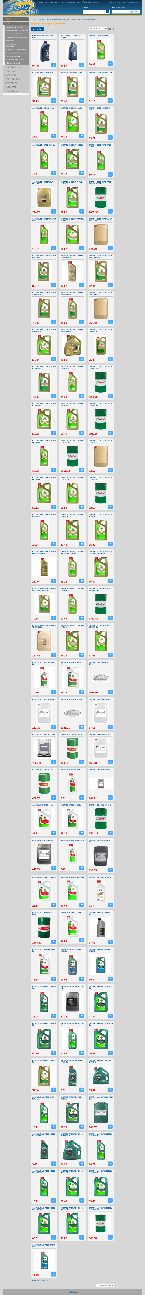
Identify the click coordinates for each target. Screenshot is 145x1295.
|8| (47, 1280)
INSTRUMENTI (10, 75)
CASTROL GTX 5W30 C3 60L (43, 770)
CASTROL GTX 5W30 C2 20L (99, 699)
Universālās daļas (11, 91)
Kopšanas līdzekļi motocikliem (16, 37)
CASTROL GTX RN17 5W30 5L (72, 912)
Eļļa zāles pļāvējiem (13, 56)
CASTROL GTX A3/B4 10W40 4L (44, 877)
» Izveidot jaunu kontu (131, 2)
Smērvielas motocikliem (17, 34)
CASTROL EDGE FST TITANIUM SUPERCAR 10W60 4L (100, 552)
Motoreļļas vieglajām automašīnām (79, 19)
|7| (45, 1280)
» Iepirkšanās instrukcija (87, 2)
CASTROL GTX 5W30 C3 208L (72, 734)
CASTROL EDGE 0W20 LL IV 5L (100, 73)
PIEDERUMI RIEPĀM (13, 67)
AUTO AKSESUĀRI (12, 79)
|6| (43, 1280)
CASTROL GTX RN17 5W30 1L (100, 877)
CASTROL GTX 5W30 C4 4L (42, 805)
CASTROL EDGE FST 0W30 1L (43, 145)
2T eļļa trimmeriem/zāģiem (15, 59)
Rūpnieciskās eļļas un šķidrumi (17, 50)
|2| (34, 1280)
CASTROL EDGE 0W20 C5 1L (99, 36)
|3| (36, 1280)
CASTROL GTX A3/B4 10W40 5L (72, 877)
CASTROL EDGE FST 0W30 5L (72, 145)
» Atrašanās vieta (68, 2)
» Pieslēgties (114, 2)
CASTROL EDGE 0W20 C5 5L (71, 73)
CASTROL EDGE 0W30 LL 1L (43, 108)
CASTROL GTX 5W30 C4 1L (71, 770)
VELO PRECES (11, 83)
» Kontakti (54, 2)
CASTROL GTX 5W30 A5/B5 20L (44, 699)
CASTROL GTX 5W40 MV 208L (100, 805)
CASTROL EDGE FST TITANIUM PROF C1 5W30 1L (44, 552)
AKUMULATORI (11, 87)
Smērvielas (17, 41)
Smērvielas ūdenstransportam (17, 53)
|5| (40, 1280)
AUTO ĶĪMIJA (10, 71)
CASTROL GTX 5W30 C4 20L (99, 770)
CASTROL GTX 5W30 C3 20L (99, 734)
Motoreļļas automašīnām (17, 27)
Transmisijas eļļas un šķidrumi (17, 30)
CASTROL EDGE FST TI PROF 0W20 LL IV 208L (100, 183)
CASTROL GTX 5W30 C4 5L (71, 805)
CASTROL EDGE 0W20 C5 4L (43, 73)
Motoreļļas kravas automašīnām (12, 45)
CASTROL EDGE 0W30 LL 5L (71, 108)
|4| (38, 1280)
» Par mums (43, 2)
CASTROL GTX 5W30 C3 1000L (43, 734)
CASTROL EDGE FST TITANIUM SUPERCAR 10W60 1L (72, 552)
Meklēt (86, 8)
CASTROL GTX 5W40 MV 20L (43, 840)
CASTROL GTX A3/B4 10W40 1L (72, 840)
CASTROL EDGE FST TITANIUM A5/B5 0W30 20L (100, 293)
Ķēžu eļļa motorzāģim (13, 63)
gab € (134, 12)
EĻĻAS (7, 23)
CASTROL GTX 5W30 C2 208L (72, 699)
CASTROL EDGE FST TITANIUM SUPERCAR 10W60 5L (44, 589)
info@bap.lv (72, 1292)
